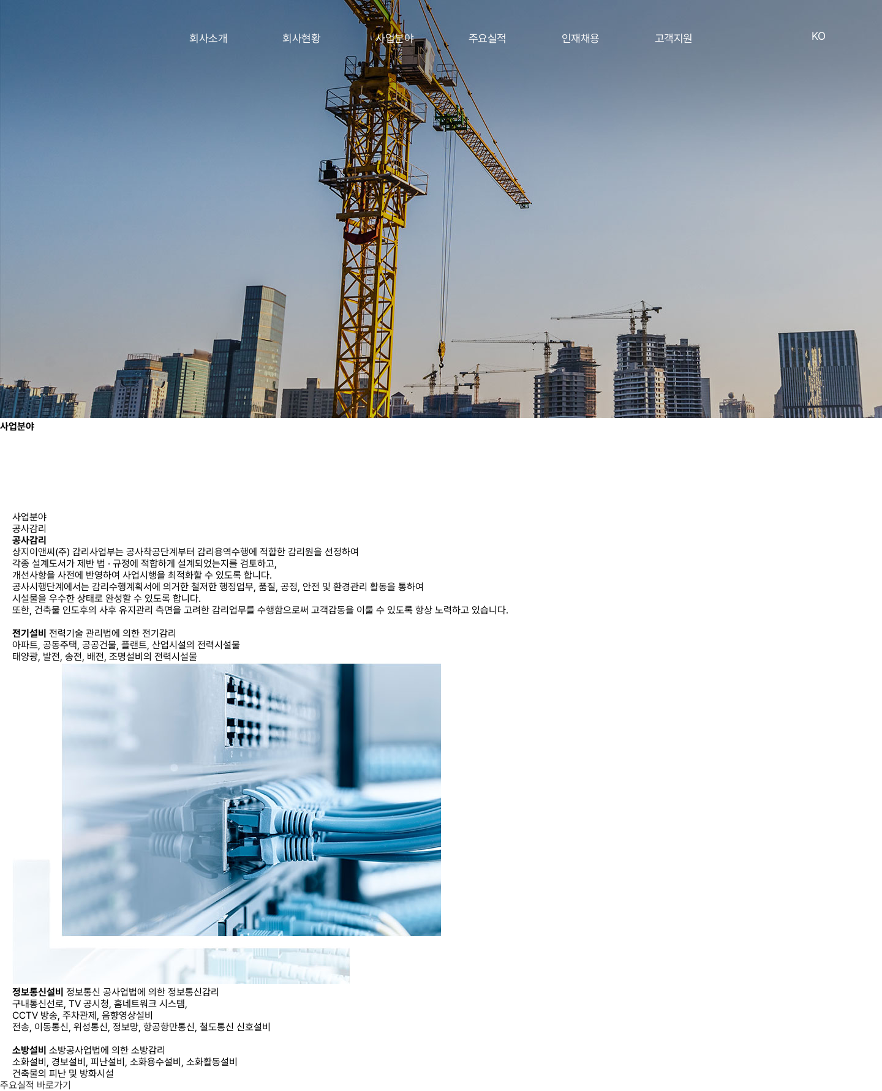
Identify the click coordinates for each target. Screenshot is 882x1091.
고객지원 (674, 38)
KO (819, 35)
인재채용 (581, 38)
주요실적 (488, 38)
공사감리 (29, 528)
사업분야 (394, 38)
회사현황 (301, 38)
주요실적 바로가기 (35, 1085)
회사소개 (208, 38)
